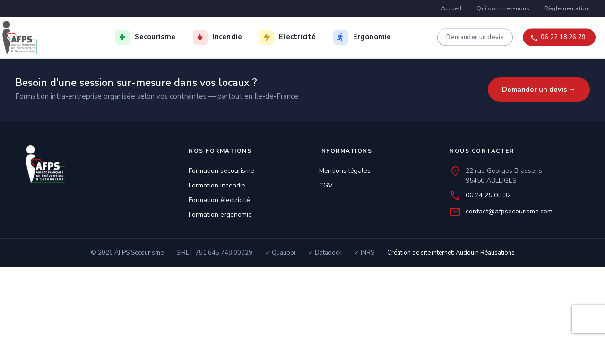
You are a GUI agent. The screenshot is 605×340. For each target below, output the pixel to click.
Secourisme (155, 37)
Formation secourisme (221, 170)
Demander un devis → (539, 89)
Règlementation (567, 8)
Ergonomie (372, 37)
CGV (326, 185)
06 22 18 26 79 (563, 37)
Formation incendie (217, 185)
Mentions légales (345, 170)
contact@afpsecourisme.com (509, 211)
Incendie (227, 37)
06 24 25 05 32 (488, 195)
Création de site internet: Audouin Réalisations (451, 252)
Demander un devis (475, 37)
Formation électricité (219, 200)
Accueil (451, 8)
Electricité (297, 37)
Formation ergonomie (220, 214)
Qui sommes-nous (503, 8)
